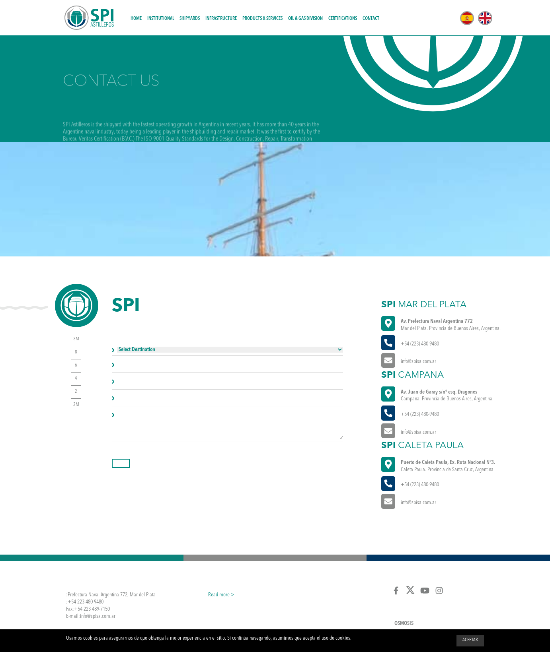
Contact (371, 18)
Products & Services (262, 18)
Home (136, 18)
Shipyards (189, 18)
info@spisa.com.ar (418, 361)
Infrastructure (221, 18)
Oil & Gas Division (305, 18)
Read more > (221, 595)
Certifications (342, 18)
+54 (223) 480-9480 (420, 344)
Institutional (160, 18)
